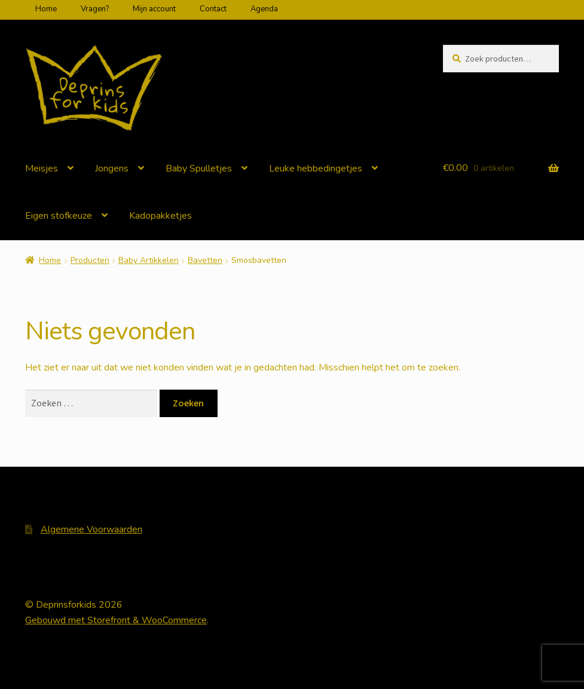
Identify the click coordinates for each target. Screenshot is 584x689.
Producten (90, 260)
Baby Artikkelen (148, 260)
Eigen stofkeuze (58, 215)
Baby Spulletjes (199, 168)
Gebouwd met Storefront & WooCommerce (116, 620)
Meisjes (41, 168)
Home (46, 9)
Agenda (264, 9)
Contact (213, 9)
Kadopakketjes (160, 215)
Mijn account (154, 9)
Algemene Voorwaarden (91, 529)
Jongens (112, 168)
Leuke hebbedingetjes (315, 168)
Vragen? (95, 9)
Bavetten (205, 260)
